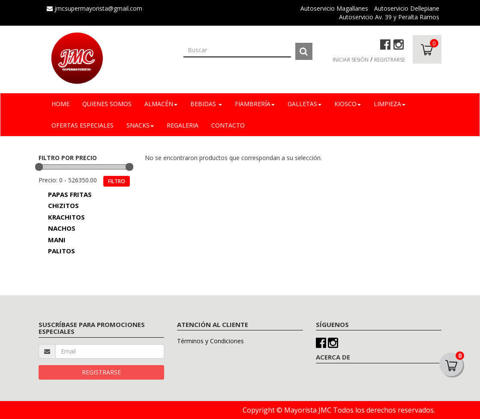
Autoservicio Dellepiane (406, 8)
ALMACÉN (160, 104)
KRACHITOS (66, 217)
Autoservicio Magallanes (334, 8)
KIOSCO (347, 104)
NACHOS (61, 228)
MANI (57, 239)
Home (60, 104)
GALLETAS (304, 104)
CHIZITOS (63, 205)
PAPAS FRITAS (70, 194)
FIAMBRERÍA (255, 104)
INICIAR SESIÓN (351, 59)
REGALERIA (182, 125)
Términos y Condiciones (210, 341)
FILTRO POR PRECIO (68, 158)
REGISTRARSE (389, 59)
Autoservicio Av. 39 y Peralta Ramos (389, 17)
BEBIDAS (206, 104)
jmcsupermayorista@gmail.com (94, 8)
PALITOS (61, 251)
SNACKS (140, 125)
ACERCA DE (333, 357)
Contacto (228, 125)
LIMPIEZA (389, 104)
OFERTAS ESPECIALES (82, 125)
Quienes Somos (107, 104)
